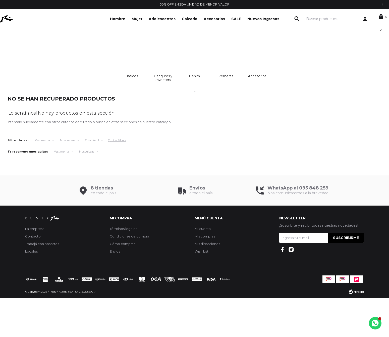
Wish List (201, 290)
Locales (31, 290)
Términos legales (123, 268)
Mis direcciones (207, 283)
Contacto (33, 275)
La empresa (34, 268)
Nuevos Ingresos (263, 19)
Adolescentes (162, 19)
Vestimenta (42, 179)
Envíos (115, 290)
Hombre (117, 19)
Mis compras (205, 275)
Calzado (189, 19)
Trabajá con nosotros (42, 283)
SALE (236, 19)
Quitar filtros (117, 179)
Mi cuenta (203, 268)
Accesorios (214, 19)
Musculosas (67, 179)
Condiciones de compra (129, 275)
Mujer (137, 19)
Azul (92, 179)
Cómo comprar (122, 283)
